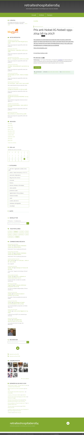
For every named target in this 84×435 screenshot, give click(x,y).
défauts (15, 234)
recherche (68, 71)
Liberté (24, 395)
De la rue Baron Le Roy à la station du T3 (17, 403)
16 (21, 157)
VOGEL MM (11, 245)
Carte (11, 211)
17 (24, 157)
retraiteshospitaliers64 (42, 5)
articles (9, 234)
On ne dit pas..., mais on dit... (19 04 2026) (18, 83)
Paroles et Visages (12, 398)
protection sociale (13, 190)
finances (11, 183)
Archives (41, 15)
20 (12, 159)
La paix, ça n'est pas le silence (14, 395)
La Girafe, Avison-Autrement (14, 386)
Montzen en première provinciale (15, 400)
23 (21, 159)
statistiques (10, 236)
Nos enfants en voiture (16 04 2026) (17, 113)
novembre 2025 (11, 133)
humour (16, 231)
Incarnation (10, 393)
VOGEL (9, 293)
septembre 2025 (11, 136)
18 (27, 157)
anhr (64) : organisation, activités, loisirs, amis (17, 169)
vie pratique (12, 206)
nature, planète (13, 188)
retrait (26, 231)
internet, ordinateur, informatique (17, 185)
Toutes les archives (12, 142)
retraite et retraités (14, 195)
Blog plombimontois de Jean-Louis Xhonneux (17, 400)
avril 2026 (10, 123)
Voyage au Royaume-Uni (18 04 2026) (17, 89)
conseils (21, 231)
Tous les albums (25, 378)
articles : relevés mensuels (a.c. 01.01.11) (18, 172)
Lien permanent (38, 71)
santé (11, 198)
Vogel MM (10, 285)
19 (9, 159)
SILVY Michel (11, 260)
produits (10, 231)
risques (17, 236)
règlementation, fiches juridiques (17, 193)
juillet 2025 (10, 140)
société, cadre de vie (14, 200)
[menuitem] (33, 15)
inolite (35, 73)
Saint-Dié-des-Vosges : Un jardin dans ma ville (17, 385)
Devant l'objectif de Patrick (15, 410)
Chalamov (10, 412)
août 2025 (10, 138)
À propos (49, 15)
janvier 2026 (10, 129)
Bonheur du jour (17, 412)
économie (12, 180)
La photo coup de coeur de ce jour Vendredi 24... (18, 409)
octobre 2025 (11, 135)
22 (18, 159)
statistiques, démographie (15, 203)
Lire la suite (37, 67)
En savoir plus (56, 434)
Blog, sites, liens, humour (15, 177)
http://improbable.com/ (40, 48)
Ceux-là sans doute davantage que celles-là (17, 396)
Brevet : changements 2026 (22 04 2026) (18, 59)
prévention (21, 234)
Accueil (34, 15)
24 (24, 159)
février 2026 (10, 127)
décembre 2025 (11, 131)
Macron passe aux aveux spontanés (16, 388)
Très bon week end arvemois (14, 406)
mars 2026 (10, 125)
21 (15, 159)
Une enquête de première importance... (16, 391)
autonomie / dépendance (15, 175)
